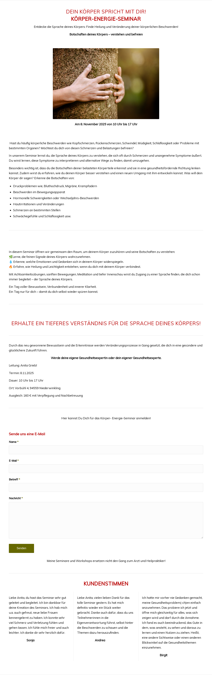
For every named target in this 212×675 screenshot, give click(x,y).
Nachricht (16, 498)
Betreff (14, 479)
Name (13, 442)
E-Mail (14, 460)
